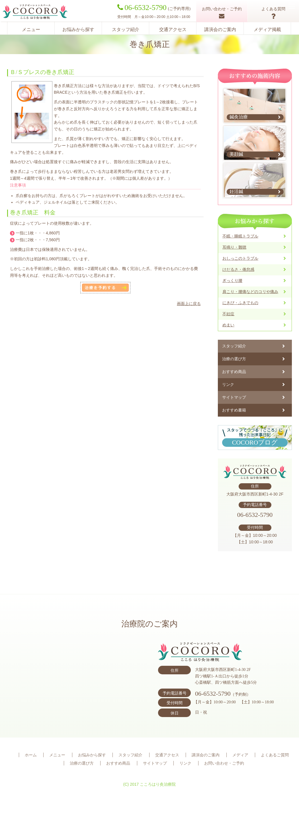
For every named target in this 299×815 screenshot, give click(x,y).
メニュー (31, 29)
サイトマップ (234, 397)
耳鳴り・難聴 (234, 247)
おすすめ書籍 (234, 410)
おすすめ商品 (234, 371)
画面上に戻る (189, 303)
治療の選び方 (234, 359)
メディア (240, 755)
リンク (228, 384)
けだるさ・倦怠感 (238, 269)
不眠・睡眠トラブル (240, 236)
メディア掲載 (267, 29)
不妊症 (228, 314)
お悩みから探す (78, 29)
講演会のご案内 (220, 29)
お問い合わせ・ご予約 (224, 763)
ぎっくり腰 (232, 280)
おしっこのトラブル (240, 258)
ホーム (31, 755)
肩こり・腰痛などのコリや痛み (250, 291)
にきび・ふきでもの (240, 302)
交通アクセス (173, 29)
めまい (228, 325)
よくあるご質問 (275, 755)
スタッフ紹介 (125, 29)
